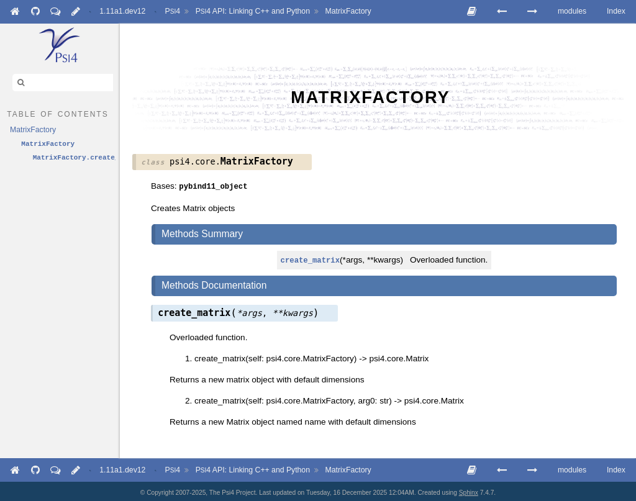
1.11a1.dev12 (122, 11)
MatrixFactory (348, 11)
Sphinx (468, 490)
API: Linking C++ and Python (253, 11)
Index (616, 11)
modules (572, 11)
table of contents (57, 113)
